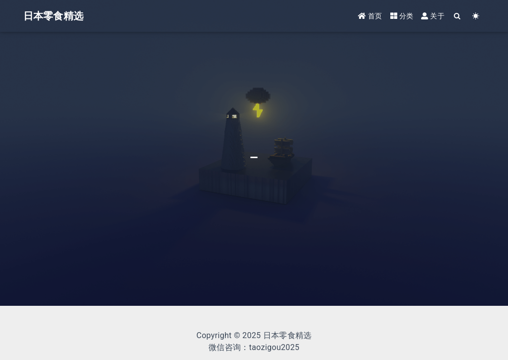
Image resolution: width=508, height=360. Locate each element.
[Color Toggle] (476, 16)
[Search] (457, 16)
